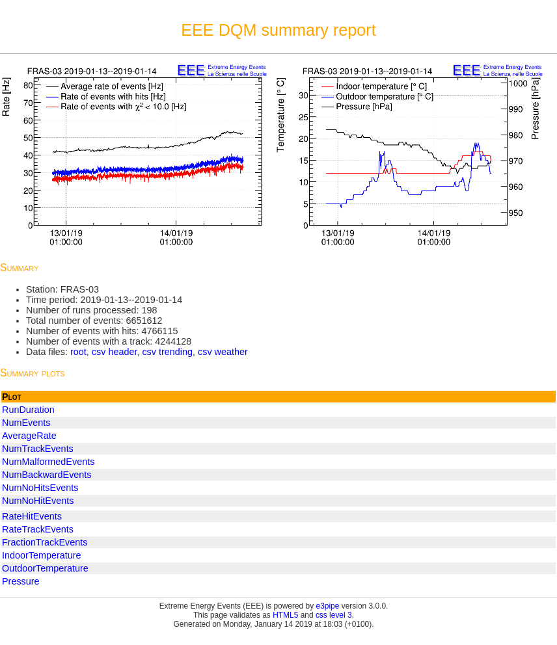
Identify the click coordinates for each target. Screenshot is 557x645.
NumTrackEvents (38, 448)
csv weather (223, 352)
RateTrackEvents (38, 529)
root (78, 352)
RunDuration (28, 409)
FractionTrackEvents (44, 542)
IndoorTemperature (41, 555)
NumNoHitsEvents (40, 487)
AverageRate (29, 435)
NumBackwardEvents (47, 474)
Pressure (21, 581)
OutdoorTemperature (45, 568)
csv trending (167, 352)
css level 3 (334, 615)
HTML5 (285, 615)
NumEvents (26, 422)
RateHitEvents (32, 516)
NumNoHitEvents (38, 500)
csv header (114, 352)
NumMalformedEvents (48, 461)
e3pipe (328, 606)
